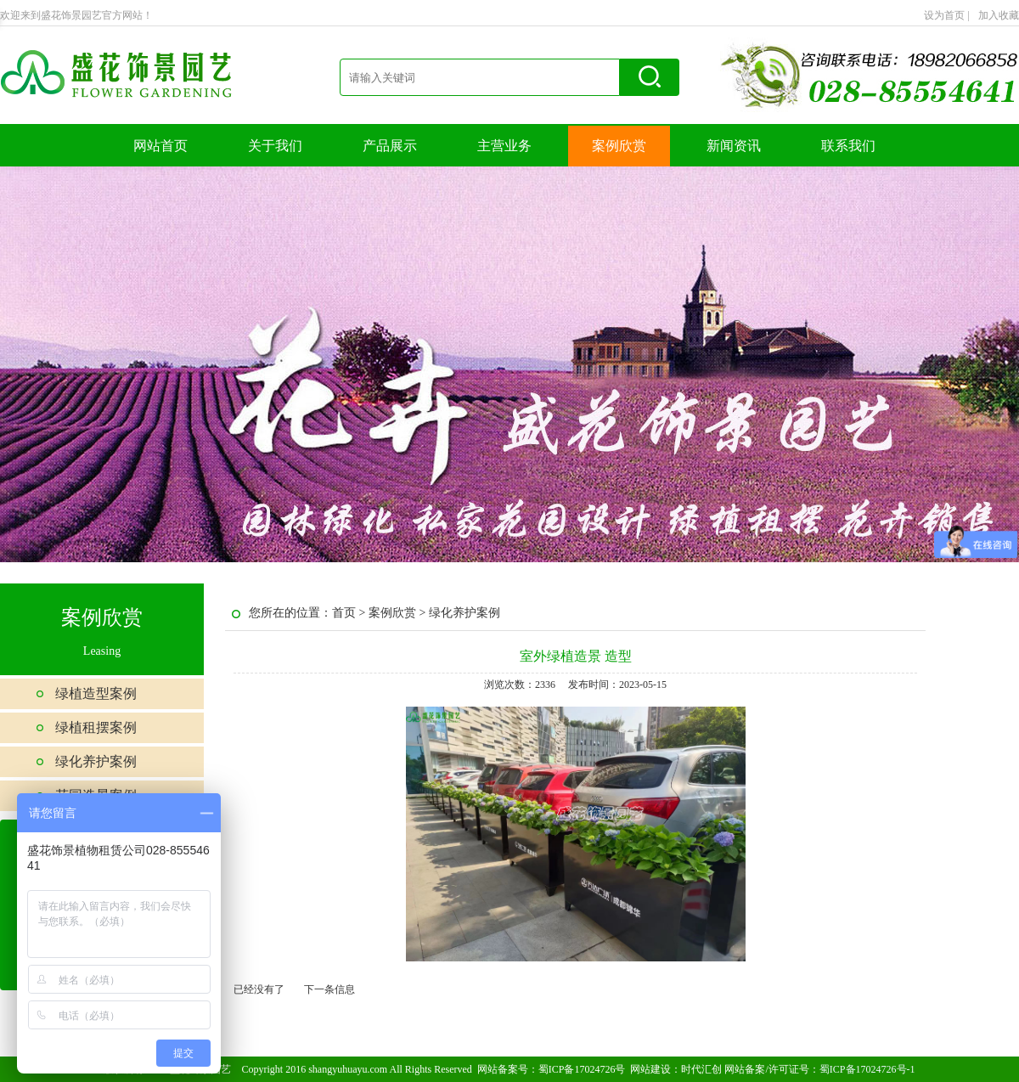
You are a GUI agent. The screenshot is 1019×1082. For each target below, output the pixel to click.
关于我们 (275, 145)
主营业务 (504, 145)
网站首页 (160, 145)
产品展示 (390, 145)
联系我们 (848, 145)
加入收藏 (998, 15)
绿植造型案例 (96, 693)
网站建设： (655, 1069)
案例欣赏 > (399, 612)
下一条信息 (329, 989)
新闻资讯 (734, 145)
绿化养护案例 (96, 761)
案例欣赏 (619, 145)
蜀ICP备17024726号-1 (867, 1069)
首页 (344, 612)
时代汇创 (701, 1069)
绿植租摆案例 (96, 727)
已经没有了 (259, 989)
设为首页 (947, 15)
